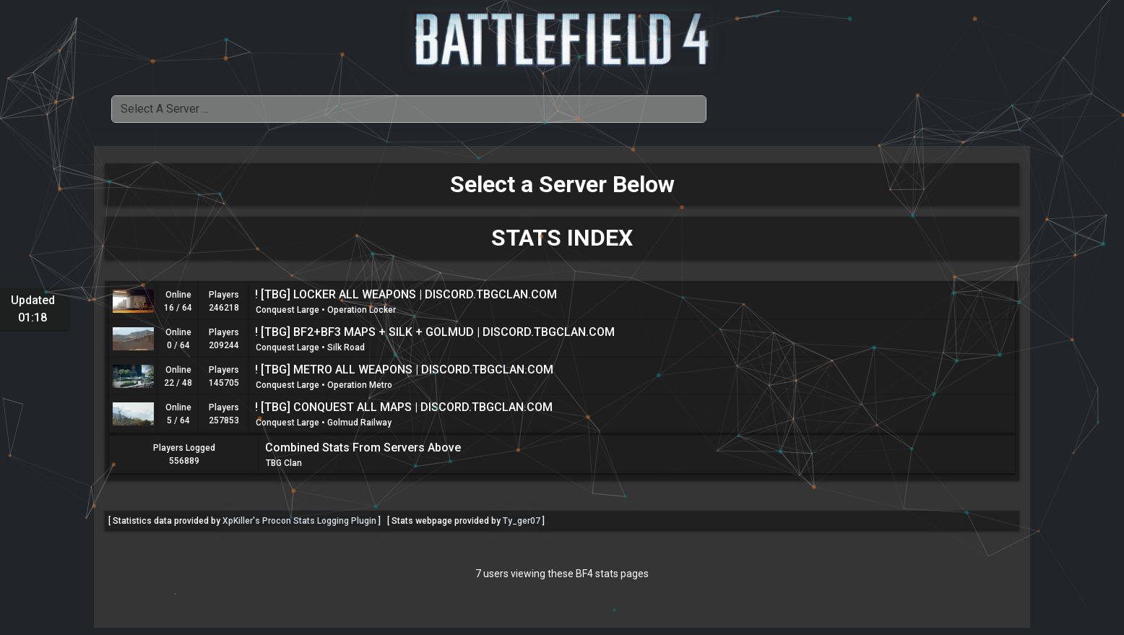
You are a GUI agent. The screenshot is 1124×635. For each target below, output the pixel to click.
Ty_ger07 (521, 521)
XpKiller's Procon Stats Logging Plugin (299, 521)
